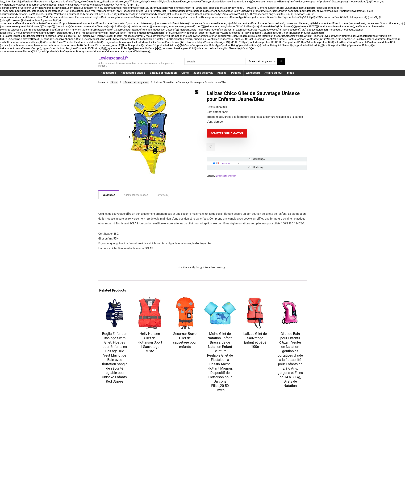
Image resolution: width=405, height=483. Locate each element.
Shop (114, 82)
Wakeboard (253, 72)
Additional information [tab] (136, 195)
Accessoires (108, 72)
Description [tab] (109, 195)
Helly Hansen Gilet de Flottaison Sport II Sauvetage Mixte (149, 342)
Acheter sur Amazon (226, 133)
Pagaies (236, 72)
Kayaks (221, 72)
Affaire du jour (273, 72)
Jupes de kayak (203, 72)
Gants (185, 72)
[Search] (281, 61)
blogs (290, 72)
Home (101, 82)
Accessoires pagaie (133, 72)
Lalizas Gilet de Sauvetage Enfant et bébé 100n (255, 340)
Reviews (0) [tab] (163, 195)
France (226, 163)
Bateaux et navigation (163, 72)
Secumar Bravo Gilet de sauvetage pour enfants (185, 340)
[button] (196, 92)
